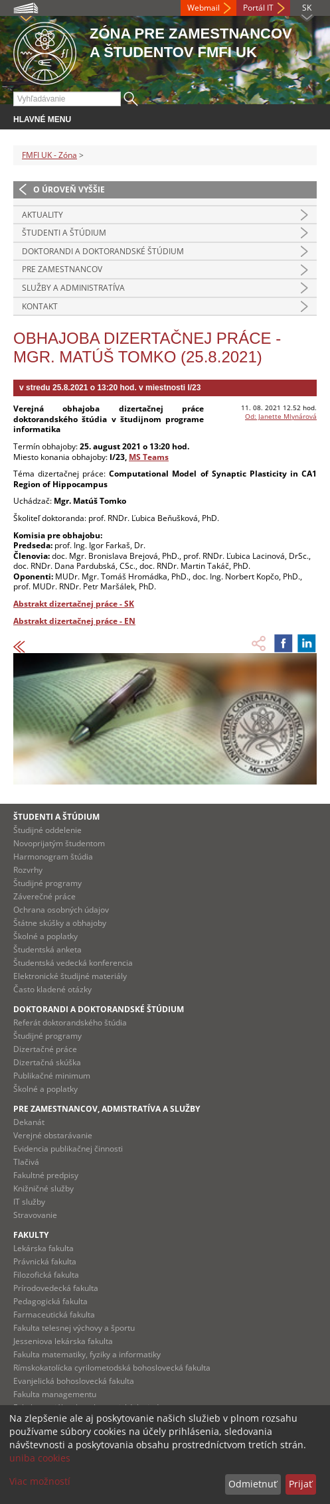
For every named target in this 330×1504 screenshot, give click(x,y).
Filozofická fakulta (46, 1274)
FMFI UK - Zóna (49, 155)
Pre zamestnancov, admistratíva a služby (106, 1108)
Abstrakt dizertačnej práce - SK (73, 603)
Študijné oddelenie (47, 830)
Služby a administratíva (73, 287)
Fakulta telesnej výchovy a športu (74, 1327)
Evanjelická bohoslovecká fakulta (73, 1381)
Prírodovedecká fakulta (55, 1288)
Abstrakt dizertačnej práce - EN (74, 621)
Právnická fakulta (44, 1261)
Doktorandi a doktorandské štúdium (103, 251)
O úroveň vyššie (69, 189)
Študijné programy (47, 883)
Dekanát (28, 1122)
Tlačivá (26, 1161)
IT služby (29, 1201)
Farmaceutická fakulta (54, 1314)
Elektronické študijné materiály (70, 976)
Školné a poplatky (45, 936)
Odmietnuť (252, 1483)
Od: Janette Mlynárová (281, 416)
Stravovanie (35, 1215)
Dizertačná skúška (47, 1062)
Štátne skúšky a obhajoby (59, 923)
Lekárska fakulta (43, 1248)
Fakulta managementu (54, 1394)
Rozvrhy (27, 869)
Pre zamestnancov (62, 269)
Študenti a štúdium (64, 232)
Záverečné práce (44, 896)
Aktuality (42, 214)
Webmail (203, 7)
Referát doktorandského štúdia (70, 1022)
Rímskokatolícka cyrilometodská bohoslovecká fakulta (111, 1367)
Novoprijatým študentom (59, 843)
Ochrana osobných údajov (61, 909)
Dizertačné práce (45, 1049)
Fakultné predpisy (45, 1175)
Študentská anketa (47, 949)
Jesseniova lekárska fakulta (63, 1341)
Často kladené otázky (52, 989)
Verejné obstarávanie (52, 1135)
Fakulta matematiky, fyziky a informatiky (87, 1354)
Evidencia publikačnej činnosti (68, 1148)
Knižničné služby (43, 1188)
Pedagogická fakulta (50, 1301)
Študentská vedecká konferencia (73, 962)
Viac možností (39, 1481)
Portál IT (258, 7)
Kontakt (40, 306)
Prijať (300, 1483)
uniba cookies (39, 1458)
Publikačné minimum (51, 1075)
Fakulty (30, 1235)
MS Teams (149, 457)
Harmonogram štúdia (53, 856)
